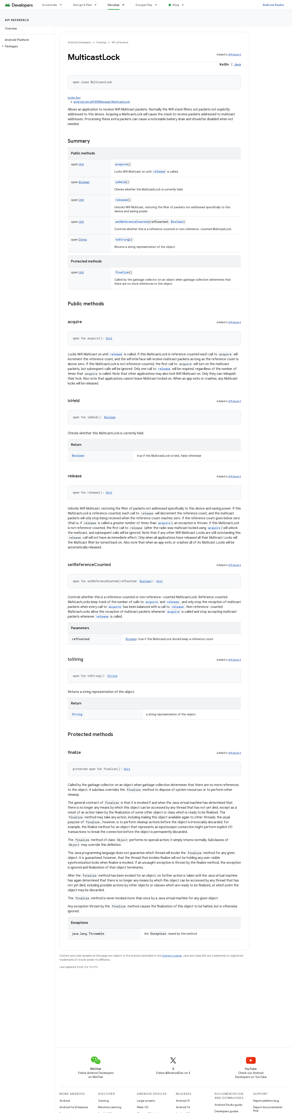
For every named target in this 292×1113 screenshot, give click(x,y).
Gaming (103, 1100)
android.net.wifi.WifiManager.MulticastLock (101, 102)
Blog (176, 5)
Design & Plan (82, 5)
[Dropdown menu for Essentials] (62, 5)
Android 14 (183, 1107)
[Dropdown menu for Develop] (125, 5)
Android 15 (183, 1100)
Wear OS (142, 1107)
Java (237, 65)
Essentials (49, 5)
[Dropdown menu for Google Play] (157, 5)
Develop (101, 42)
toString (122, 239)
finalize (122, 272)
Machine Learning (109, 1107)
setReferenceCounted (132, 222)
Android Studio (273, 5)
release (159, 171)
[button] (26, 46)
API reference (17, 20)
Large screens (146, 1100)
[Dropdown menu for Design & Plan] (97, 5)
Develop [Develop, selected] (114, 5)
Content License (172, 955)
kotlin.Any (74, 98)
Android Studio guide (228, 1105)
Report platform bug (266, 1100)
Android (64, 1100)
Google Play (143, 5)
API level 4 (234, 54)
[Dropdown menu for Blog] (184, 5)
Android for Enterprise (73, 1107)
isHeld (120, 182)
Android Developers (79, 42)
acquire (121, 164)
